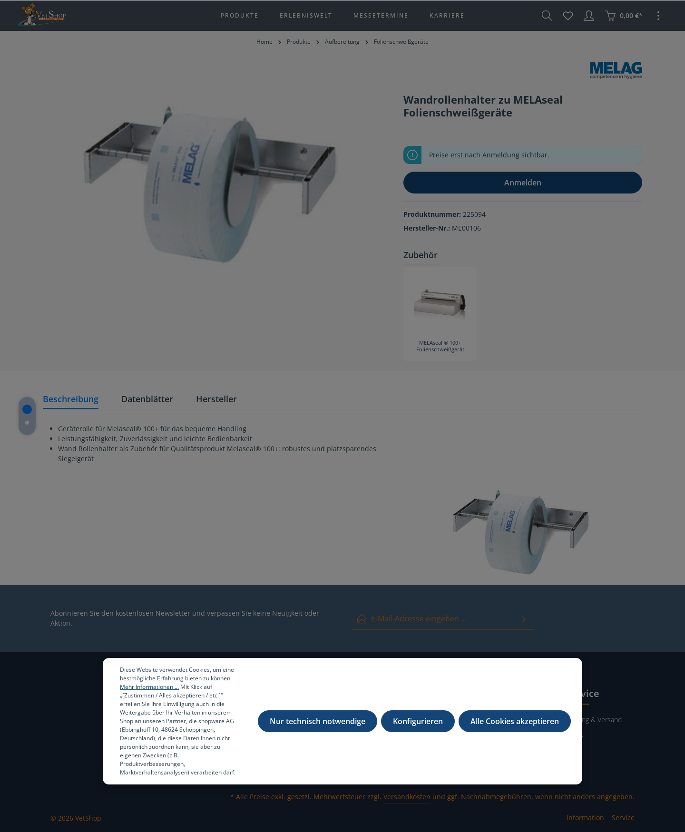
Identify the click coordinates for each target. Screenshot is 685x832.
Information (585, 817)
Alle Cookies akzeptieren (514, 725)
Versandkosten (407, 796)
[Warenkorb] (623, 15)
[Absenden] (524, 618)
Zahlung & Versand (594, 719)
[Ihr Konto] (588, 15)
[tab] (70, 399)
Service (623, 817)
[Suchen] (547, 15)
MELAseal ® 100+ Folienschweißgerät (440, 346)
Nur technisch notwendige (317, 725)
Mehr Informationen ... (149, 691)
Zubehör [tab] (420, 255)
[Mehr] (658, 15)
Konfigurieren (418, 725)
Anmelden (522, 182)
